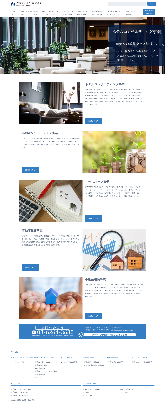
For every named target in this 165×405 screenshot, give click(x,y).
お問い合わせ (149, 12)
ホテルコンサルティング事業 (104, 84)
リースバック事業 (97, 181)
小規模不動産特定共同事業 (94, 365)
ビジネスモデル (18, 362)
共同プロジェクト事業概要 (142, 362)
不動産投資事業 (32, 230)
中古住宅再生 (40, 368)
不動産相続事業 (95, 279)
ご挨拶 (87, 392)
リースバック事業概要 (68, 362)
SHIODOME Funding (20, 395)
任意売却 (38, 377)
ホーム (13, 13)
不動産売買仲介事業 (42, 362)
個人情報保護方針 (127, 389)
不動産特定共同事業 (91, 362)
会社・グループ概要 (92, 389)
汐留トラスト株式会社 (21, 392)
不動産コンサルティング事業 (46, 371)
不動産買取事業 (41, 365)
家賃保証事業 (40, 374)
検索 (151, 4)
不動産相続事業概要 (115, 362)
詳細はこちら (93, 121)
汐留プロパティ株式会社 (22, 389)
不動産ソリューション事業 (40, 133)
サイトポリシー (126, 392)
